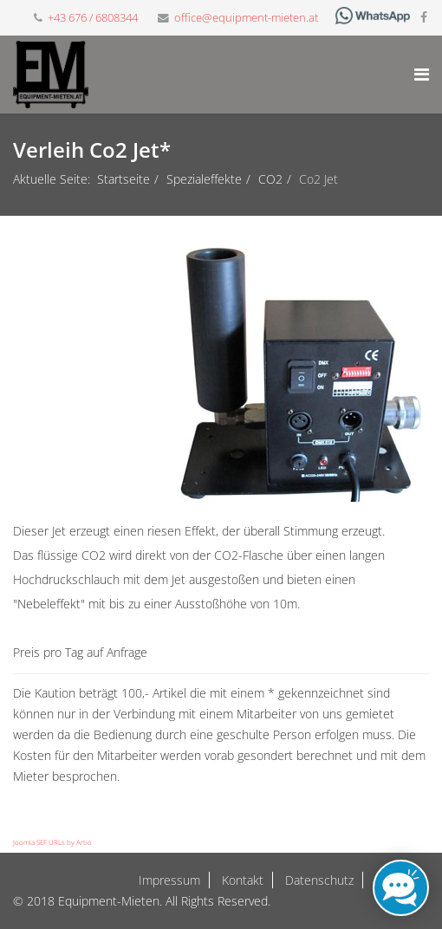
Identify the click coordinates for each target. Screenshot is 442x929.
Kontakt (240, 880)
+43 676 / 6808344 (93, 17)
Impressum (169, 880)
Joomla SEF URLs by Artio (52, 842)
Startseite (123, 179)
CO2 (270, 179)
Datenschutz (318, 880)
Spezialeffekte (204, 179)
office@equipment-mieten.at (246, 17)
